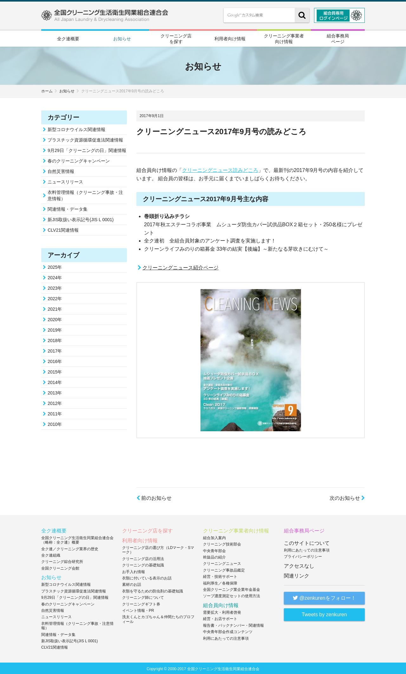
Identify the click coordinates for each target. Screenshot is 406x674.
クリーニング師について (143, 596)
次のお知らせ (347, 497)
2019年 (55, 329)
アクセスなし (299, 565)
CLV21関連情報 (63, 229)
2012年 (55, 402)
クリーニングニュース (222, 562)
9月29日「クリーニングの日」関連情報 (87, 149)
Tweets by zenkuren (324, 613)
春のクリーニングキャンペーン (79, 159)
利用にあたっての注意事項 (226, 637)
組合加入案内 (214, 537)
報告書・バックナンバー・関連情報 (233, 624)
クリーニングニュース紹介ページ (180, 266)
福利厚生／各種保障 (220, 582)
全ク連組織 (50, 554)
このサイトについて (307, 542)
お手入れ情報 (133, 570)
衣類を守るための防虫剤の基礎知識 (152, 590)
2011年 (55, 412)
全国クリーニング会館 (60, 567)
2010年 (55, 423)
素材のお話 (131, 583)
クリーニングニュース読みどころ (220, 169)
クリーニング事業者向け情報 (284, 38)
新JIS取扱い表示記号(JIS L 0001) (81, 218)
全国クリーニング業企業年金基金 (231, 588)
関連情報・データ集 (68, 208)
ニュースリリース (65, 180)
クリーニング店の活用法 (143, 558)
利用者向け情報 (230, 38)
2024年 (55, 276)
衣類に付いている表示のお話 (147, 577)
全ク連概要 (68, 38)
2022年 (55, 297)
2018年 (55, 339)
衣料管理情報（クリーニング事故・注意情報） (85, 194)
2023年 (55, 287)
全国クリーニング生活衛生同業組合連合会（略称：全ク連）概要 (77, 539)
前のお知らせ (154, 497)
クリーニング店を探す (176, 38)
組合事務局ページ (338, 38)
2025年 (55, 266)
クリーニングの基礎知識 (143, 564)
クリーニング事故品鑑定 (224, 569)
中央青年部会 (214, 549)
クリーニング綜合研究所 (62, 560)
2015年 (55, 370)
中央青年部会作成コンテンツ (227, 631)
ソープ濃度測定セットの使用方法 (231, 595)
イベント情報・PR (138, 609)
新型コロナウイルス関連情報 (76, 128)
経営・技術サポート (220, 575)
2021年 (55, 308)
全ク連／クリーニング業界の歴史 (69, 547)
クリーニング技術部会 (222, 543)
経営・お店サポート (220, 618)
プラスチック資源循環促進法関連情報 (85, 139)
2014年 (55, 381)
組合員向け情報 (221, 604)
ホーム (47, 90)
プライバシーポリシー (303, 555)
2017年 (55, 350)
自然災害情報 (61, 170)
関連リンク (296, 575)
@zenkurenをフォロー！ (324, 597)
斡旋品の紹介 (214, 556)
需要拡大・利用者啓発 (222, 611)
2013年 (55, 391)
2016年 (55, 360)
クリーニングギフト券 (141, 603)
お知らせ (122, 38)
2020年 (55, 318)
